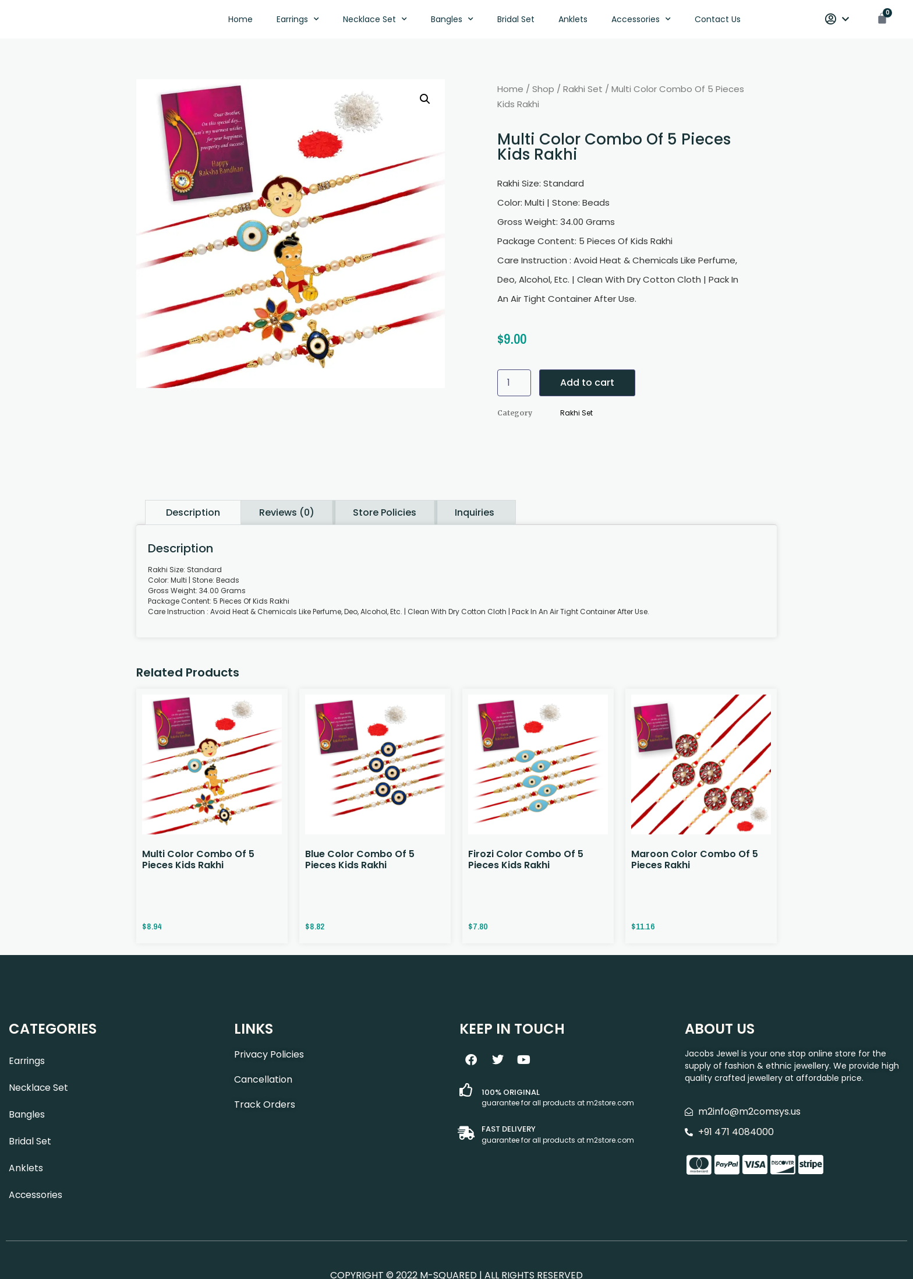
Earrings (298, 21)
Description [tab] (193, 515)
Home (240, 21)
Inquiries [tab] (474, 515)
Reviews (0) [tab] (286, 515)
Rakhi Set (583, 92)
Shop (543, 92)
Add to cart (587, 386)
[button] (425, 102)
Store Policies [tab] (384, 515)
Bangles (452, 21)
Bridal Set (516, 21)
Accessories (641, 21)
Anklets (573, 21)
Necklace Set (375, 21)
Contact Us (718, 21)
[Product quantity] (514, 386)
